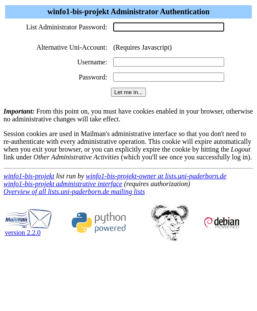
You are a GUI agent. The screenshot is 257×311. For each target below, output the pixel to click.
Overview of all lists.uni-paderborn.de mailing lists (74, 191)
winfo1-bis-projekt (28, 176)
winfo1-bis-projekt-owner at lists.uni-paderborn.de (156, 176)
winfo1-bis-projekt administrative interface (62, 183)
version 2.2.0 (28, 229)
